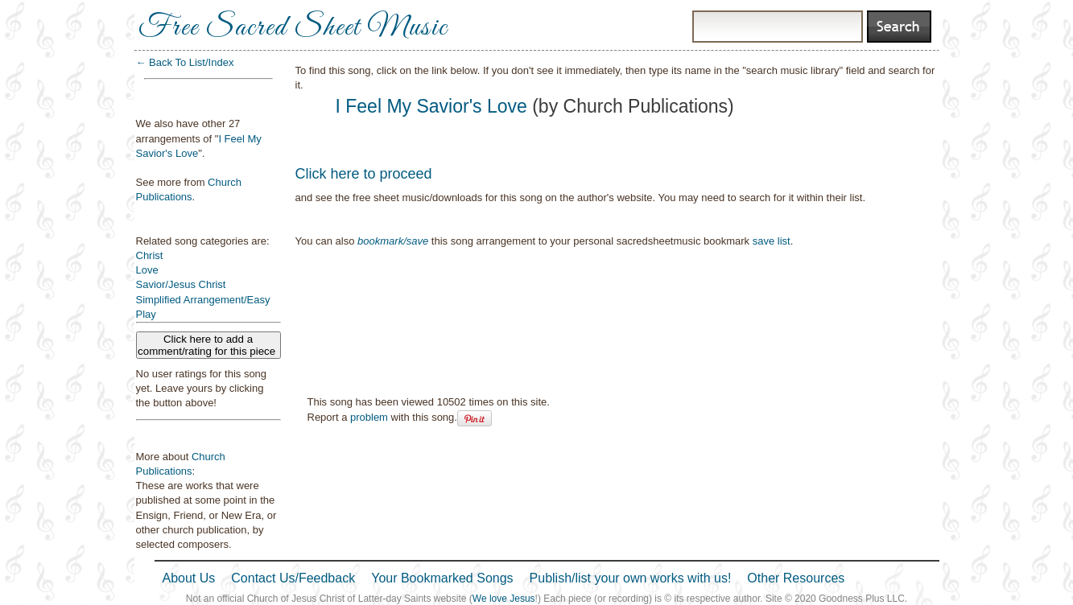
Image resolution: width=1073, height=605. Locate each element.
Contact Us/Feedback (293, 578)
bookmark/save (392, 241)
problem (369, 417)
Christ (149, 255)
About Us (189, 578)
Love (147, 270)
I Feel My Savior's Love (431, 106)
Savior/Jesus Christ (181, 284)
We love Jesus (504, 598)
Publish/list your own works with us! (631, 578)
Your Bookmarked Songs (442, 578)
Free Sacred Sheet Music (293, 28)
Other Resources (795, 578)
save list (771, 241)
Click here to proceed (363, 174)
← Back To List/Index (185, 62)
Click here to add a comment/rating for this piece (208, 345)
